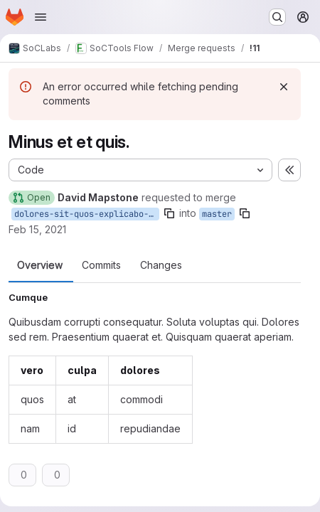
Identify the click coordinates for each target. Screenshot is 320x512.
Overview (40, 265)
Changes (161, 265)
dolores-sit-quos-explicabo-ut (86, 214)
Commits (101, 265)
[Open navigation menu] (40, 17)
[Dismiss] (283, 86)
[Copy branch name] (169, 213)
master (217, 214)
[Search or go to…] (277, 17)
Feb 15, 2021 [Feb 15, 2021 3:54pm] (37, 229)
